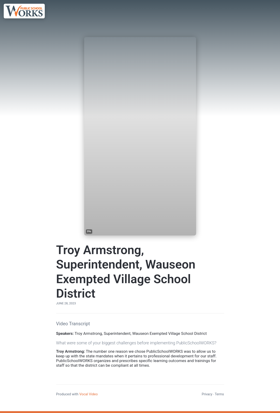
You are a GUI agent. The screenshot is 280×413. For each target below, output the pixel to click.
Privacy (207, 394)
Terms (219, 394)
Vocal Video (88, 394)
